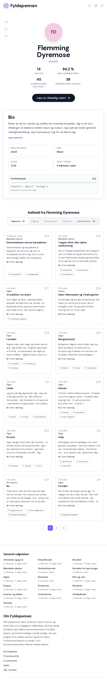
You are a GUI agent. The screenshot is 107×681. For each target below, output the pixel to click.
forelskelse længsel (17, 319)
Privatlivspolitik (11, 656)
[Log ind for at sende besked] (6, 22)
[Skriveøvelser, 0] (51, 221)
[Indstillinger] (95, 5)
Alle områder (10, 669)
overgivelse (90, 368)
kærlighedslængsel (17, 515)
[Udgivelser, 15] (18, 221)
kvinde (24, 417)
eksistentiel (66, 461)
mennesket (79, 412)
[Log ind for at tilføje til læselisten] (6, 36)
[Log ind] (89, 5)
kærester (13, 466)
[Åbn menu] (102, 5)
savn (39, 466)
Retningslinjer (10, 651)
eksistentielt (14, 274)
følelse (64, 368)
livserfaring (29, 363)
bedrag (64, 412)
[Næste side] (63, 528)
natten (76, 368)
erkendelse (82, 270)
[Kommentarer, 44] (87, 221)
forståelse (13, 363)
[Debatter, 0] (67, 221)
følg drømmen (15, 510)
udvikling (13, 368)
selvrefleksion (39, 417)
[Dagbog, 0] (35, 221)
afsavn (12, 417)
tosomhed (65, 466)
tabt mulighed (67, 417)
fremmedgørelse (35, 510)
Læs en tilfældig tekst (53, 98)
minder (27, 466)
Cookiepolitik (10, 660)
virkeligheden (32, 274)
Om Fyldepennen (17, 616)
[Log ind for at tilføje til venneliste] (6, 29)
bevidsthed (66, 270)
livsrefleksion (66, 274)
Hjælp (6, 665)
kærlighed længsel (68, 515)
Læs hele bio (15, 137)
